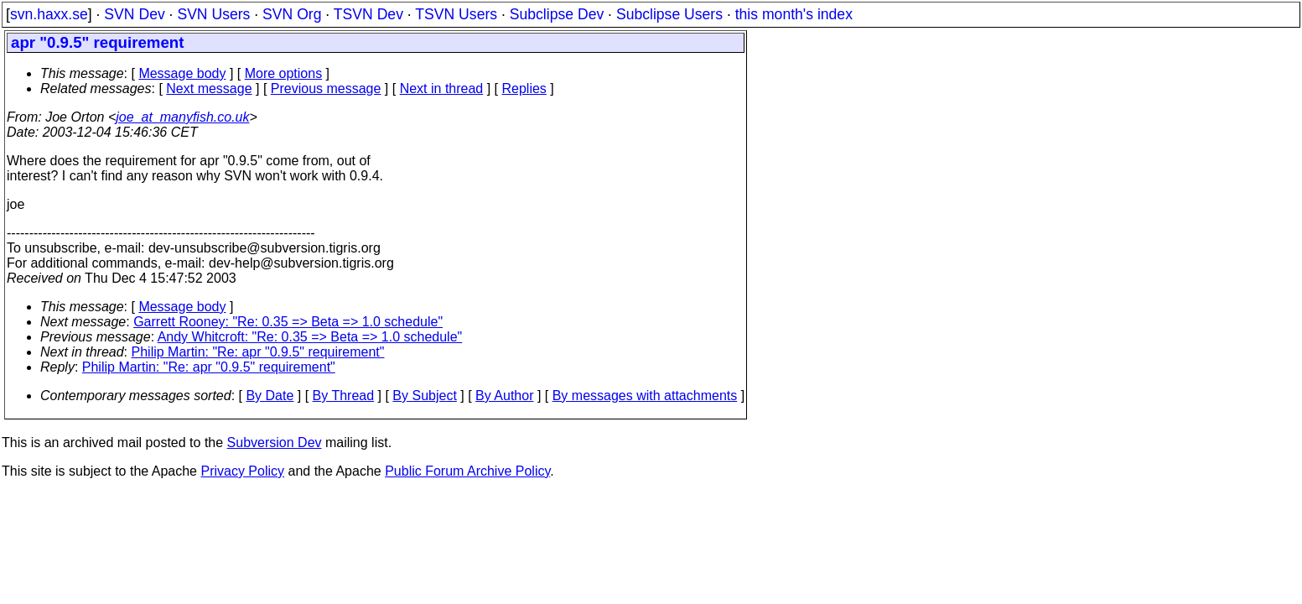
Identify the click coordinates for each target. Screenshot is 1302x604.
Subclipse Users (669, 14)
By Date (269, 395)
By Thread (344, 395)
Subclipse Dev (557, 14)
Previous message (326, 88)
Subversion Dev (274, 442)
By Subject (424, 395)
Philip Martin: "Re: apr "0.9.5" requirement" (258, 352)
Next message (209, 88)
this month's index (794, 14)
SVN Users (213, 14)
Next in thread (442, 88)
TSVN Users (456, 14)
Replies (524, 88)
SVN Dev (134, 14)
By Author (504, 395)
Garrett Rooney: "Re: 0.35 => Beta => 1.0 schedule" (288, 322)
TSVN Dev (368, 14)
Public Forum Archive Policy (467, 471)
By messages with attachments (645, 395)
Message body (182, 73)
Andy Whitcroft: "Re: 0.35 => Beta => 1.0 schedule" (310, 337)
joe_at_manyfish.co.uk (182, 117)
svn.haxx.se (49, 14)
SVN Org (291, 14)
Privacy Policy (242, 471)
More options (284, 73)
